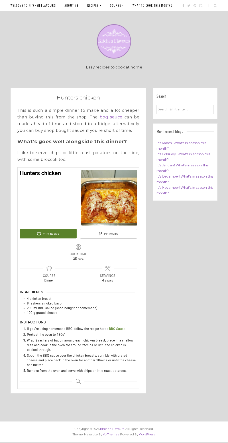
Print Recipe (48, 235)
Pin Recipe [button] (108, 235)
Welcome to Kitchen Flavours (33, 5)
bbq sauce (111, 118)
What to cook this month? (152, 5)
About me (72, 5)
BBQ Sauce (117, 330)
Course (115, 5)
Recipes (93, 5)
